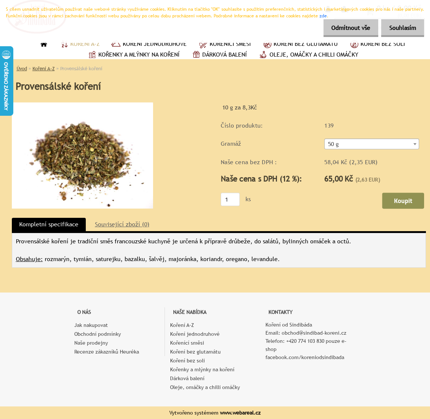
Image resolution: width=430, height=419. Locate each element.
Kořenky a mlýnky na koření (133, 55)
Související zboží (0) (122, 224)
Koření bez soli (377, 44)
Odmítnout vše (347, 27)
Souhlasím (401, 27)
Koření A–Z (79, 44)
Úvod (22, 68)
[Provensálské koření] (82, 105)
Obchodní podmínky (97, 334)
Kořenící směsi (224, 44)
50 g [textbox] (333, 144)
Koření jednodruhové (149, 44)
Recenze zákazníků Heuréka (106, 352)
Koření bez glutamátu (300, 44)
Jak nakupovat (91, 325)
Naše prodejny (91, 343)
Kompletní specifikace (48, 224)
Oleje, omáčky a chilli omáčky (308, 55)
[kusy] (230, 199)
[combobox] (371, 144)
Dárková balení (218, 55)
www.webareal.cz (240, 413)
